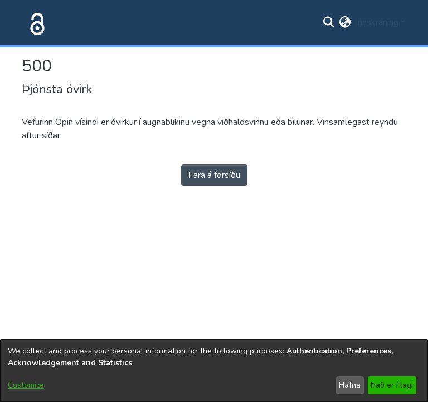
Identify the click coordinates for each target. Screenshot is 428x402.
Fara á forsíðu (214, 175)
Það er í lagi (392, 385)
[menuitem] (345, 22)
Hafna (350, 385)
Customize (26, 385)
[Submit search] (329, 22)
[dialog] (214, 371)
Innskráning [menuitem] (377, 22)
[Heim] (35, 22)
